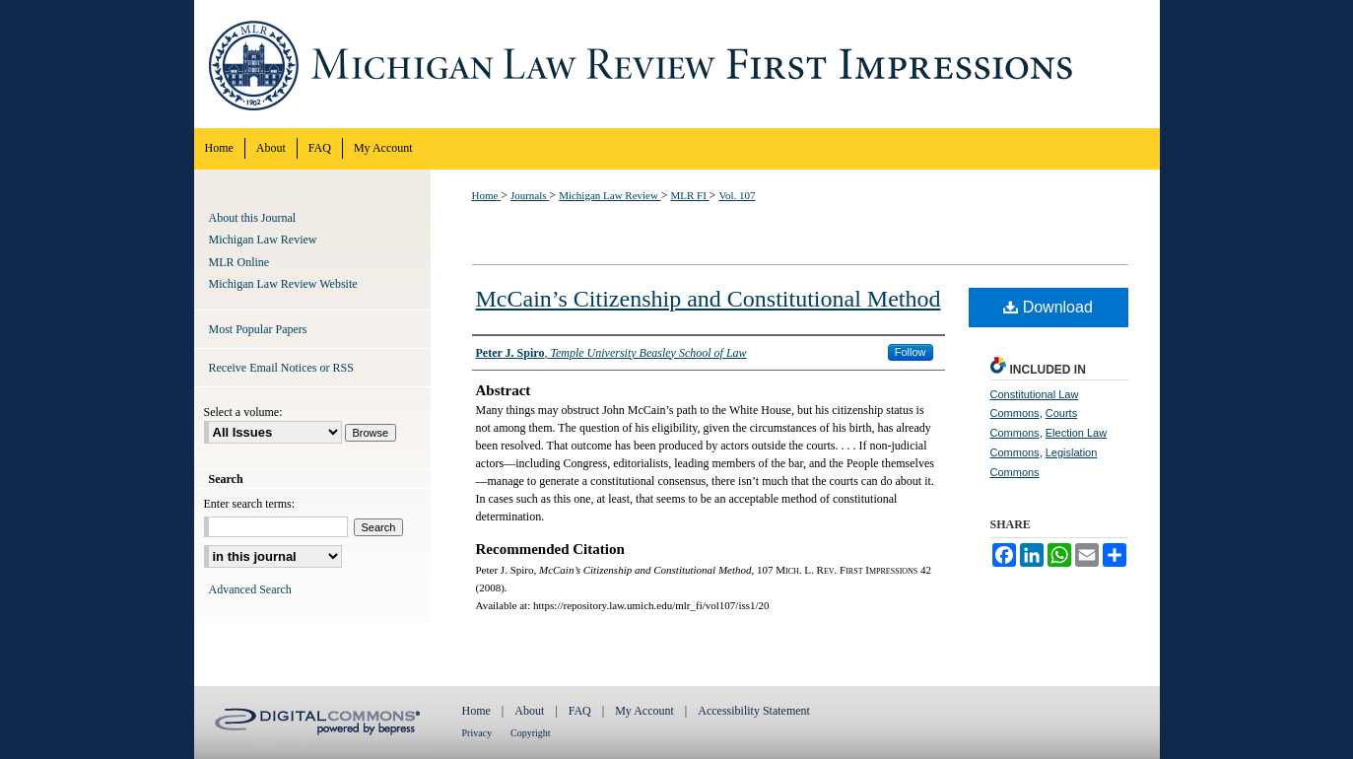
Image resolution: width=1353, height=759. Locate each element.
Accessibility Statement (754, 711)
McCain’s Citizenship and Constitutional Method (708, 298)
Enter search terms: (250, 504)
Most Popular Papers (258, 329)
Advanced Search (250, 589)
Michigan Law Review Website (283, 284)
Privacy (477, 732)
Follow (910, 352)
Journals (529, 195)
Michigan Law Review (610, 195)
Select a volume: (243, 412)
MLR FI (689, 195)
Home (487, 195)
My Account (644, 711)
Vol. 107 (736, 195)
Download (1048, 307)
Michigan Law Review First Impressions (677, 64)
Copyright (530, 732)
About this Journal (253, 218)
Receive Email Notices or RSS (281, 368)
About (529, 711)
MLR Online (239, 262)
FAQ (580, 711)
